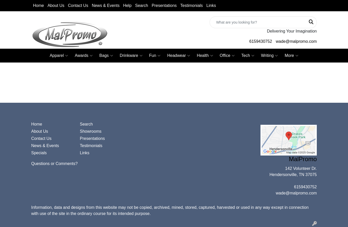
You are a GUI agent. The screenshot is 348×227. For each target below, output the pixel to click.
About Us (56, 5)
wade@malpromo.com (296, 41)
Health (205, 56)
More (291, 56)
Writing (269, 56)
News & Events (105, 5)
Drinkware (131, 56)
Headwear (178, 56)
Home (38, 5)
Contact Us (78, 5)
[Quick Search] (258, 22)
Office (227, 56)
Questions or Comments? (54, 163)
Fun (155, 56)
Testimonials (191, 5)
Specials (39, 153)
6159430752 (260, 41)
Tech (247, 56)
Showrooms (90, 131)
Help (127, 5)
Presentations (164, 5)
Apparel (59, 56)
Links (211, 5)
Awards (84, 56)
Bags (106, 56)
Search (141, 5)
